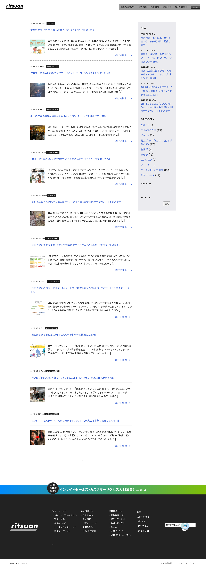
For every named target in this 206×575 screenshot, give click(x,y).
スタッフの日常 (52, 66)
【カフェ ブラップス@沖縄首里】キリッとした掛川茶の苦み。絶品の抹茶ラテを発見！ (73, 377)
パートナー (146, 165)
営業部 (144, 149)
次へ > (128, 460)
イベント (145, 135)
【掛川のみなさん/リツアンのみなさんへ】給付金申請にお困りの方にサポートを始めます (75, 202)
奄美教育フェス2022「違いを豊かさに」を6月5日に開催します (62, 30)
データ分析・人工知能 (152, 170)
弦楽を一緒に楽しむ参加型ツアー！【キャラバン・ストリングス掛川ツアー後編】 (70, 73)
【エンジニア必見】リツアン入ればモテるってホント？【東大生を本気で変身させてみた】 (74, 420)
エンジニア (146, 160)
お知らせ (50, 23)
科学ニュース (148, 175)
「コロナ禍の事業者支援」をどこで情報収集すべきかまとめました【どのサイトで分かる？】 (76, 245)
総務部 (144, 154)
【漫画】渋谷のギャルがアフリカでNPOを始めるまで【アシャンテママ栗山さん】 (70, 159)
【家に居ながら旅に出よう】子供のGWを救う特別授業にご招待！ (63, 334)
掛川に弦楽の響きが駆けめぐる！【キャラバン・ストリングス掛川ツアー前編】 (69, 116)
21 (93, 460)
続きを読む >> (123, 55)
